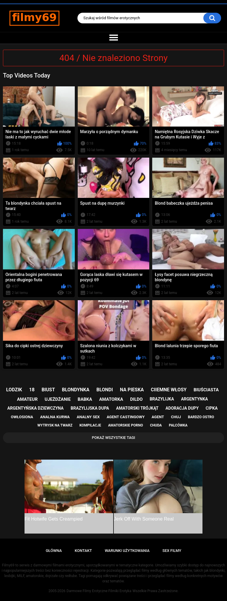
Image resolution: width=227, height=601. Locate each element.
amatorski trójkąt (137, 408)
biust (48, 389)
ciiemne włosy (169, 389)
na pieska (132, 389)
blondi (104, 389)
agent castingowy (126, 417)
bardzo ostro (201, 417)
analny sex (88, 417)
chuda (156, 425)
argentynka (194, 399)
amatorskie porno (125, 425)
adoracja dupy (182, 408)
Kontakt (83, 550)
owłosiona (22, 417)
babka (85, 399)
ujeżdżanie (58, 399)
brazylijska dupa (90, 408)
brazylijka (162, 399)
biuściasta (206, 389)
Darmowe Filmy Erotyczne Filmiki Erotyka (99, 591)
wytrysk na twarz (55, 425)
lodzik (14, 389)
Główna (54, 550)
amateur (27, 399)
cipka (212, 408)
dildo (136, 399)
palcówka (178, 425)
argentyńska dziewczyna (35, 408)
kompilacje (90, 425)
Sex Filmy (172, 550)
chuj (176, 417)
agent (158, 417)
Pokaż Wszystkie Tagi (113, 437)
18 (32, 389)
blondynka (76, 389)
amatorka (111, 399)
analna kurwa (55, 417)
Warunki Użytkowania (127, 550)
